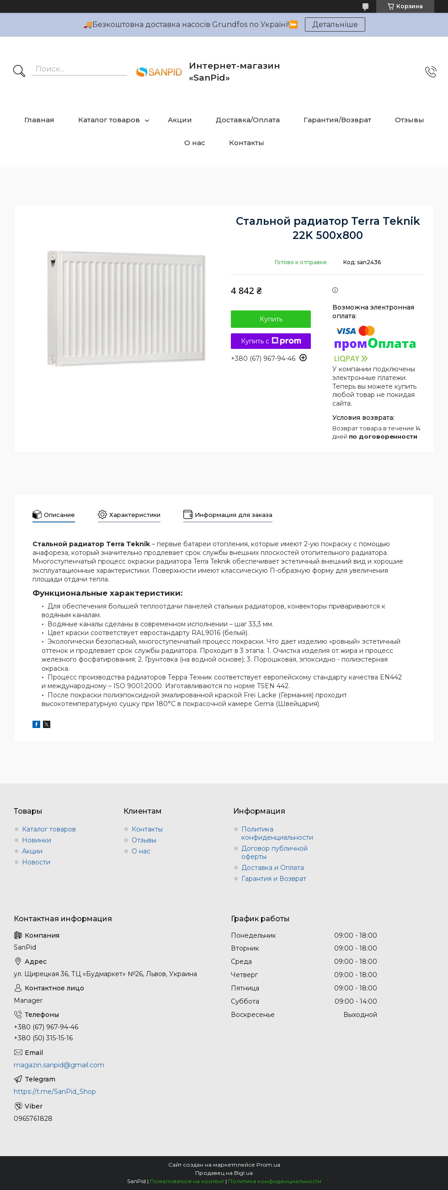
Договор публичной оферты (274, 852)
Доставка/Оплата (248, 119)
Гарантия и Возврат (273, 879)
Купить (271, 319)
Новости (36, 862)
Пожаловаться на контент (187, 1181)
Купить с (271, 341)
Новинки (36, 840)
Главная (39, 119)
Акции (180, 119)
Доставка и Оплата (272, 868)
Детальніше (335, 24)
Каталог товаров (109, 119)
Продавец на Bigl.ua (224, 1172)
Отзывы (409, 119)
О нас (194, 142)
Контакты (246, 142)
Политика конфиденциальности (277, 833)
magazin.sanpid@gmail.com (59, 1065)
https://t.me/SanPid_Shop (55, 1091)
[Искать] (19, 72)
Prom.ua (268, 1164)
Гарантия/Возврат (337, 119)
